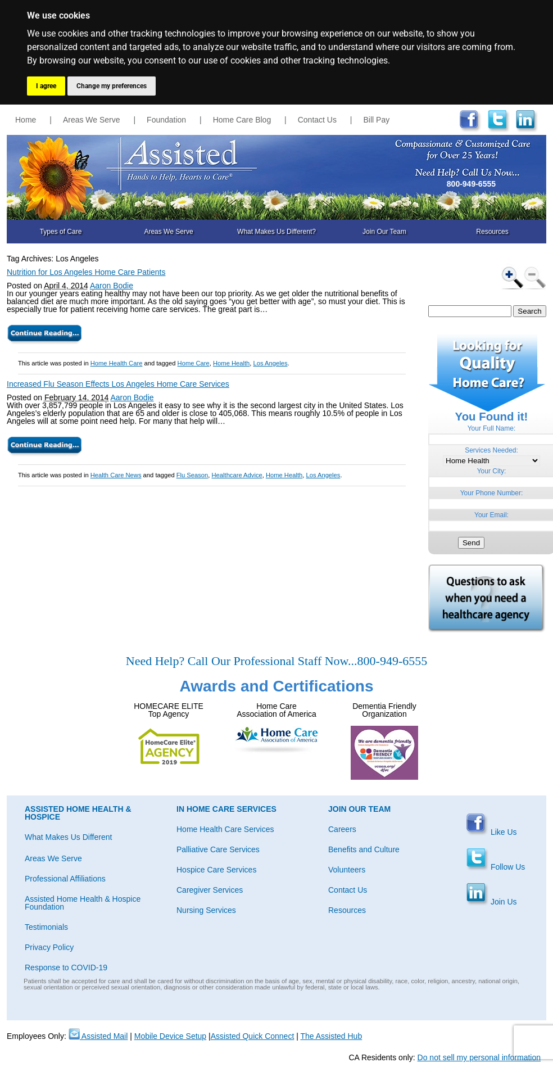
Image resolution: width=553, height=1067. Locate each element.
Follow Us (495, 866)
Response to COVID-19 (66, 967)
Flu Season (192, 475)
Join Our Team (384, 232)
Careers (342, 829)
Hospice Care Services (216, 869)
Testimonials (46, 927)
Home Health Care (116, 363)
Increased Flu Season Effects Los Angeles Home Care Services (118, 383)
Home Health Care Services (225, 829)
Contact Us (317, 119)
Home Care (194, 363)
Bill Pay (377, 119)
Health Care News (116, 475)
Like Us (491, 832)
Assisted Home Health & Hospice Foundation (82, 902)
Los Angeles (270, 363)
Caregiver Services (209, 889)
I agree (46, 86)
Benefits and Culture (364, 849)
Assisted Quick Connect (252, 1036)
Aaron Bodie (111, 285)
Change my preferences (111, 86)
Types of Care (61, 232)
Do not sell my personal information (479, 1057)
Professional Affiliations (65, 878)
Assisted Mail (98, 1036)
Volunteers (346, 869)
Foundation (166, 119)
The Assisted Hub (331, 1036)
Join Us (491, 901)
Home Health (231, 363)
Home (25, 119)
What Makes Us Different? (276, 232)
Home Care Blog (242, 119)
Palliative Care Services (218, 849)
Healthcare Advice (237, 475)
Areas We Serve (91, 119)
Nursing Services (206, 910)
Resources (492, 232)
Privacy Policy (49, 947)
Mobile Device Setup (170, 1036)
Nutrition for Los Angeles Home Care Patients (86, 272)
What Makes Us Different (68, 837)
